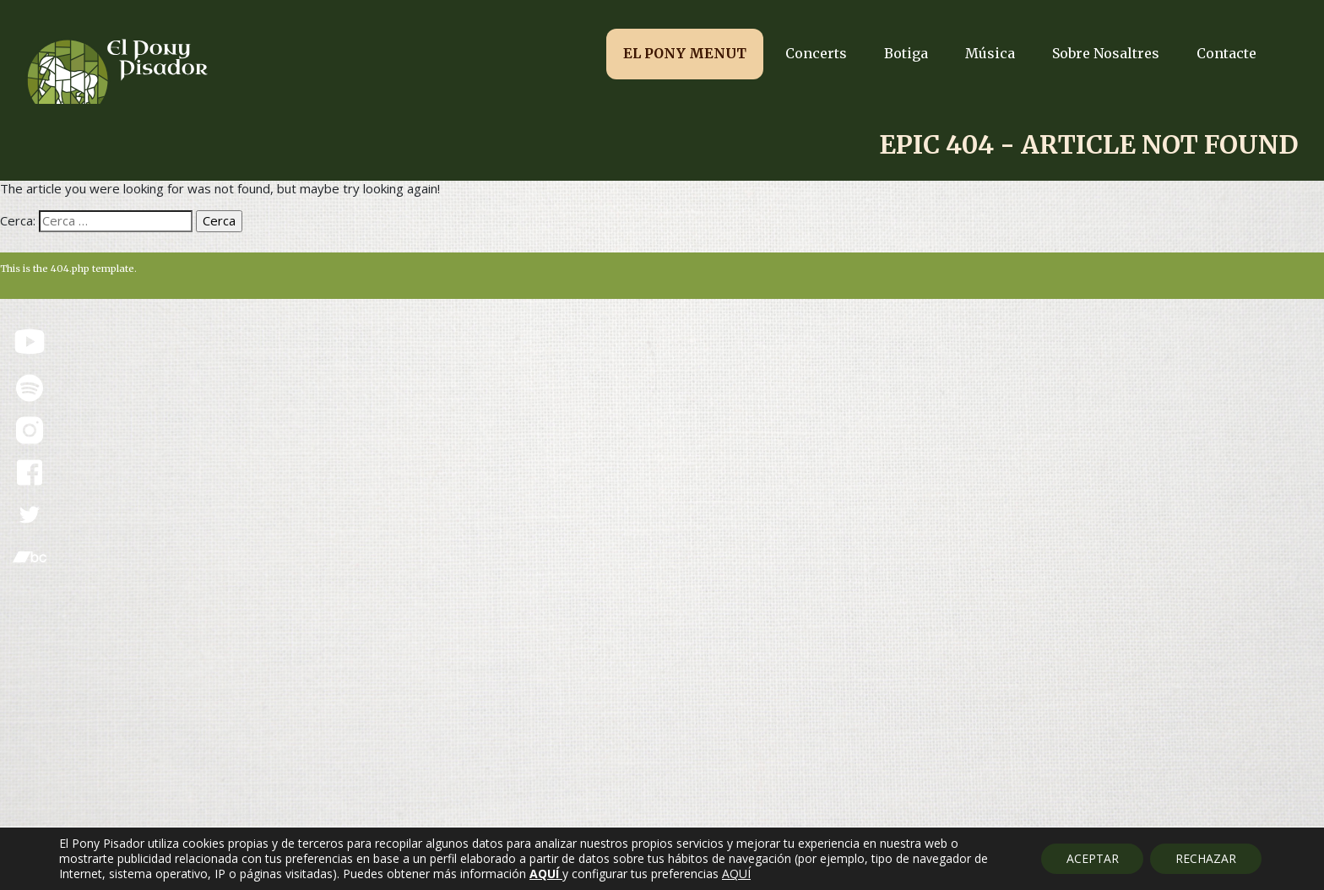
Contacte (1226, 53)
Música (990, 53)
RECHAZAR (1205, 858)
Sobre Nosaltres (1105, 53)
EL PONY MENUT (684, 53)
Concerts (816, 53)
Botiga (906, 53)
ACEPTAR (1092, 858)
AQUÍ (736, 874)
